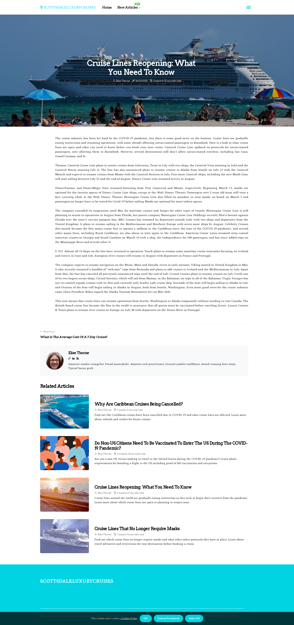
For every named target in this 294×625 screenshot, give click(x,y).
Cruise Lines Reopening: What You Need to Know (142, 487)
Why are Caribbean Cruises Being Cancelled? (138, 404)
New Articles (128, 6)
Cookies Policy (128, 618)
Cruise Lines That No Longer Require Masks (136, 528)
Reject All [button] (194, 618)
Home (107, 7)
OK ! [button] (145, 618)
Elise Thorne (123, 80)
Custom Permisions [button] (168, 618)
